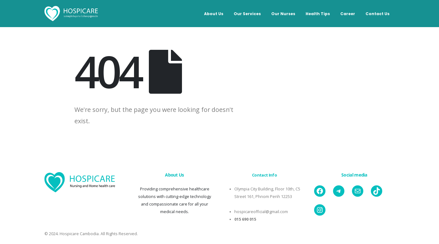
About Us (213, 13)
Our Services (247, 13)
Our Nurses (283, 13)
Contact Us (377, 13)
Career (347, 13)
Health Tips (318, 13)
